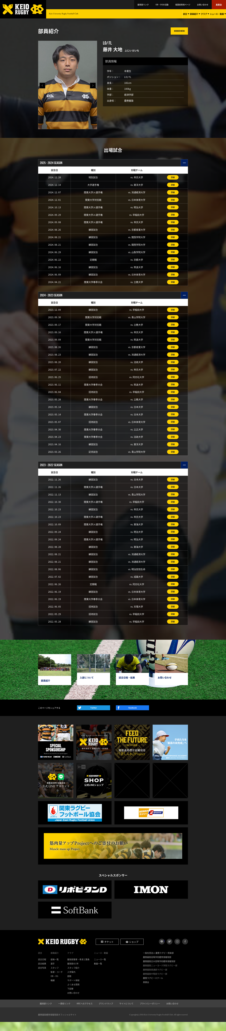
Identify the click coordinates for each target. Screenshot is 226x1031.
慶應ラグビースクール (153, 987)
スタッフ (55, 976)
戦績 (53, 989)
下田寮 (70, 997)
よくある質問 (73, 993)
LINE (164, 949)
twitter (169, 951)
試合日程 (42, 968)
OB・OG (54, 985)
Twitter (93, 717)
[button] (93, 85)
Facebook (132, 717)
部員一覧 (55, 968)
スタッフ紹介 (73, 976)
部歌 (69, 985)
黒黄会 (219, 4)
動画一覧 (98, 972)
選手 (53, 972)
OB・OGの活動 (169, 4)
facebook (185, 951)
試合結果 (42, 972)
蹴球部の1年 (73, 972)
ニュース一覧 (100, 968)
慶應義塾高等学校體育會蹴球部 (157, 966)
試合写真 (42, 976)
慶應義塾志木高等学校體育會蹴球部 (159, 970)
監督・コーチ (57, 981)
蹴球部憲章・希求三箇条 (78, 968)
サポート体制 (73, 989)
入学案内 (71, 981)
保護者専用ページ (188, 4)
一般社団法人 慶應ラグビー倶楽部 (158, 961)
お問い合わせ (205, 4)
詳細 (173, 177)
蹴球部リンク (152, 4)
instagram (177, 951)
